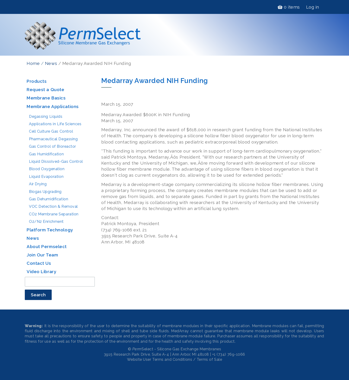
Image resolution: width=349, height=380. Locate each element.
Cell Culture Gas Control (51, 131)
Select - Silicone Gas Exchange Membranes (176, 349)
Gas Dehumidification (48, 199)
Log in (312, 7)
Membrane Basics (46, 97)
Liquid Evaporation (46, 176)
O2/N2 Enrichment (46, 221)
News (51, 63)
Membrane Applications (53, 106)
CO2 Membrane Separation (54, 214)
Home (33, 63)
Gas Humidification (46, 154)
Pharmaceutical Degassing (53, 139)
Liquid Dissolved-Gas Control (56, 161)
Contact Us (39, 263)
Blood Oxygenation (47, 169)
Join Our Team (42, 254)
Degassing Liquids (46, 116)
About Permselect (47, 246)
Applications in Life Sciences (55, 124)
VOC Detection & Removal (53, 206)
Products (37, 81)
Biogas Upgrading (45, 191)
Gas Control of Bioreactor (52, 146)
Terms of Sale (209, 359)
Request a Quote (45, 89)
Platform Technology (50, 229)
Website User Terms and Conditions (159, 359)
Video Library (41, 271)
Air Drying (38, 184)
